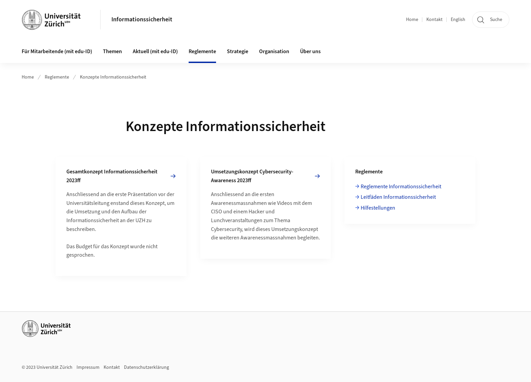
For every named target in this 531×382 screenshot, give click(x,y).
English (458, 19)
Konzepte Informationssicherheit (113, 77)
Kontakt (434, 19)
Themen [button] (112, 51)
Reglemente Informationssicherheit (401, 186)
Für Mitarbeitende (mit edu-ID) (57, 51)
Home (412, 19)
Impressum (88, 367)
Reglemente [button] (202, 51)
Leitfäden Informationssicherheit (398, 197)
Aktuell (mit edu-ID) (155, 51)
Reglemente (57, 77)
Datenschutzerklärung (146, 367)
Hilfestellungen (378, 208)
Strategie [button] (237, 51)
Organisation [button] (274, 51)
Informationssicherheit (141, 19)
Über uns (310, 51)
